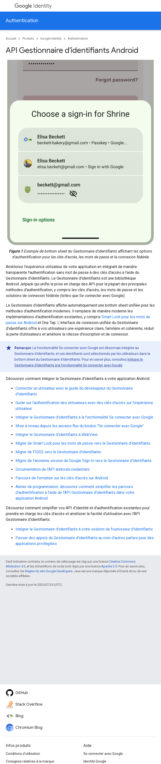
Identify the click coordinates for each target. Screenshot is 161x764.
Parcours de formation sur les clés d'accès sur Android (61, 478)
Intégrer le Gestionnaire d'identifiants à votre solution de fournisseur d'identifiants (84, 529)
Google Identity (50, 38)
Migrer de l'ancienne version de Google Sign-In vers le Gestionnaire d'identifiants (83, 460)
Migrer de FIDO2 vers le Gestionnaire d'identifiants (58, 452)
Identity (33, 6)
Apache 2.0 (109, 566)
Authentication (22, 21)
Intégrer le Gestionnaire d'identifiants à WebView (56, 434)
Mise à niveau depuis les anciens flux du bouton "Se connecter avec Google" (79, 426)
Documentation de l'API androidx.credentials (52, 469)
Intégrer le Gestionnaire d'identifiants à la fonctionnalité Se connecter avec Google (84, 417)
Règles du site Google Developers (49, 571)
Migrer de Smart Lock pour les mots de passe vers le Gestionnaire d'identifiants (82, 443)
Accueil (11, 38)
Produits (28, 38)
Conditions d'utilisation (23, 754)
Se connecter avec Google (103, 754)
